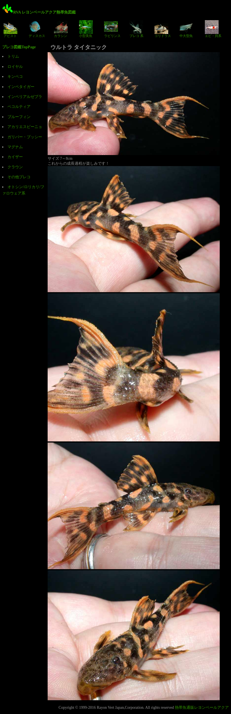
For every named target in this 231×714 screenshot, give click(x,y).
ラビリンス (112, 29)
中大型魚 (186, 29)
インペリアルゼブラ (24, 97)
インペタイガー (20, 87)
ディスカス (37, 29)
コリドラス (162, 29)
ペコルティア (19, 107)
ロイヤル (15, 67)
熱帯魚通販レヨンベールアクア (202, 707)
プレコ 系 (136, 29)
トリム (13, 56)
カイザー (15, 157)
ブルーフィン (19, 117)
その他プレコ (19, 177)
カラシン (61, 29)
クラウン (15, 167)
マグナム (15, 147)
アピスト (10, 29)
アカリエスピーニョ (24, 127)
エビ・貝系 (213, 29)
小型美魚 (86, 29)
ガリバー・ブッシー (24, 137)
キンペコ (15, 76)
